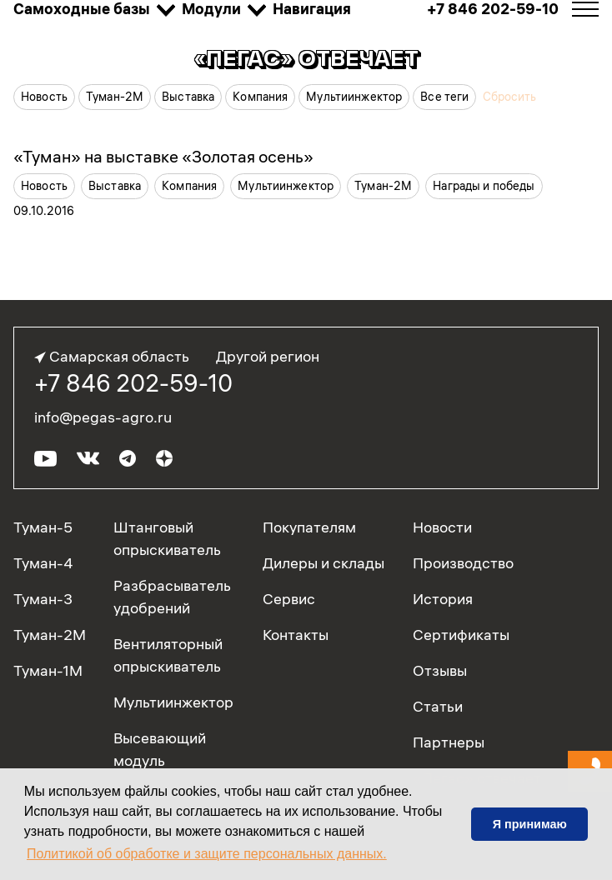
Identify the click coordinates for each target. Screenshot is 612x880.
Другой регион (267, 356)
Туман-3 (43, 598)
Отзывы (440, 670)
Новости (442, 527)
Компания (260, 96)
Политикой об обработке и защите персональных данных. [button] (207, 854)
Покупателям (309, 527)
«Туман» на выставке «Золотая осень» (163, 157)
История (443, 598)
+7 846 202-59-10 (133, 383)
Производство (463, 562)
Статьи (438, 706)
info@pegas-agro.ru (103, 417)
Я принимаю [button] (530, 824)
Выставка (188, 96)
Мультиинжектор (354, 96)
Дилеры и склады (323, 562)
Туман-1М (48, 670)
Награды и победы (483, 185)
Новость (44, 96)
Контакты (296, 634)
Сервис (289, 598)
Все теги (444, 96)
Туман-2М (114, 96)
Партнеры (448, 742)
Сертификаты (461, 634)
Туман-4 (43, 562)
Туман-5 (43, 527)
